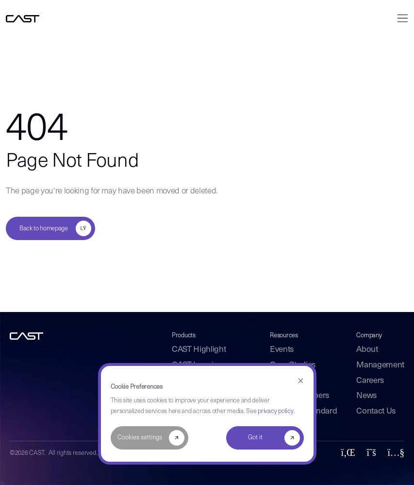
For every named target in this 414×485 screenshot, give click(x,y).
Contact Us (376, 411)
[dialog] (207, 414)
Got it (255, 437)
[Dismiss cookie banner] (301, 381)
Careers (370, 381)
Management (380, 365)
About (367, 350)
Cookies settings (139, 437)
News (366, 396)
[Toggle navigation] (399, 18)
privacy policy (275, 411)
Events (282, 350)
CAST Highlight (199, 350)
